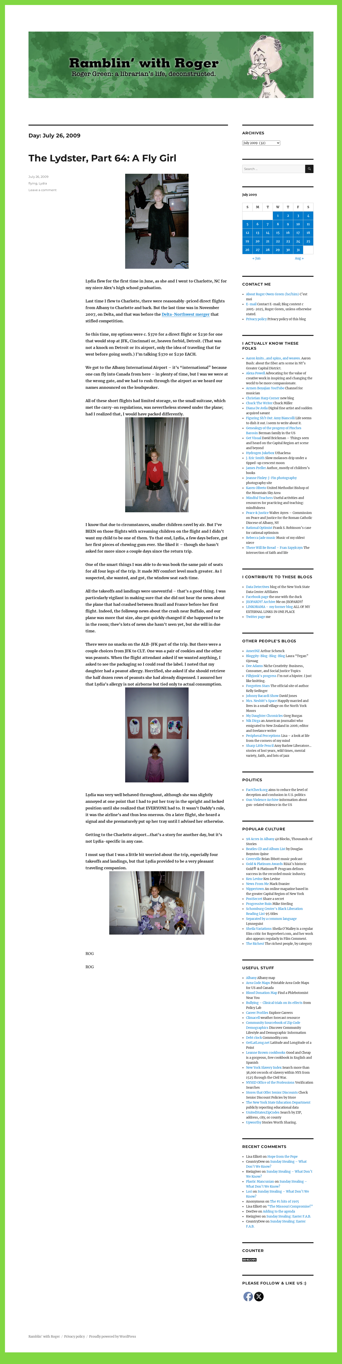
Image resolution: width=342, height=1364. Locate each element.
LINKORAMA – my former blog (269, 607)
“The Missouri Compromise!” (290, 1206)
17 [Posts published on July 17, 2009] (298, 233)
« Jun (256, 258)
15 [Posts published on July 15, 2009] (278, 233)
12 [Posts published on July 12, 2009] (247, 233)
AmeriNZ (253, 651)
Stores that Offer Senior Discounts (272, 1093)
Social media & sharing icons (144, 1360)
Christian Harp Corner (263, 398)
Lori (249, 1192)
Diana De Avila (257, 408)
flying (32, 183)
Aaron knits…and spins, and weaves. (273, 358)
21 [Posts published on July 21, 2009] (267, 241)
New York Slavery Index (264, 1068)
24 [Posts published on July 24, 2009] (298, 241)
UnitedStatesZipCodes (263, 1112)
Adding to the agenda (279, 1211)
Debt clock (254, 1038)
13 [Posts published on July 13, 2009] (257, 233)
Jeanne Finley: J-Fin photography (271, 478)
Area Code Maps (258, 983)
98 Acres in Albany (260, 839)
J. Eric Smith (255, 458)
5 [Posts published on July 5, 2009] (247, 224)
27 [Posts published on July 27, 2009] (258, 250)
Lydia (43, 183)
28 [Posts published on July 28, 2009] (268, 250)
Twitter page (255, 617)
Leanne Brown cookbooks (265, 1053)
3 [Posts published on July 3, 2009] (298, 216)
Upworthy (253, 1122)
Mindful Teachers (259, 498)
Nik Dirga (253, 721)
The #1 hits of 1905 (284, 1201)
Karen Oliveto (256, 488)
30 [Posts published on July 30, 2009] (288, 250)
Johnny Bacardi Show (262, 696)
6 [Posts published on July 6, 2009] (257, 224)
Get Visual (253, 438)
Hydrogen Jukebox (260, 453)
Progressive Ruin (259, 904)
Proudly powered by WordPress (112, 1337)
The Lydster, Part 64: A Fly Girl (102, 158)
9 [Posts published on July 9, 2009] (288, 224)
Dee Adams (254, 666)
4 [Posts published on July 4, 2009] (308, 216)
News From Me (257, 884)
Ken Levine (254, 879)
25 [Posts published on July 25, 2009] (308, 241)
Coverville (253, 859)
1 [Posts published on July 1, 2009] (278, 216)
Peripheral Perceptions (263, 736)
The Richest (255, 944)
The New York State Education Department (278, 1103)
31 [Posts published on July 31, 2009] (298, 250)
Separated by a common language (271, 919)
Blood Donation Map (261, 993)
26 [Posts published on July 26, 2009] (247, 250)
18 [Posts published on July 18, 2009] (308, 233)
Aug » (299, 258)
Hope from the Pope (282, 1157)
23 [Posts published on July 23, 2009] (288, 241)
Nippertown (255, 889)
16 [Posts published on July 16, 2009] (288, 233)
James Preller (256, 468)
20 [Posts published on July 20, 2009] (258, 241)
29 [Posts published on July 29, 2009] (278, 250)
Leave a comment (42, 190)
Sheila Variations (259, 929)
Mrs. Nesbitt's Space (261, 701)
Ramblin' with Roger (44, 1337)
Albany (251, 978)
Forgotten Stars (258, 686)
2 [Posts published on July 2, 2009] (288, 216)
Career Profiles (257, 1013)
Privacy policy (256, 319)
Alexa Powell (255, 373)
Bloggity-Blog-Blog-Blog (265, 656)
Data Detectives (257, 587)
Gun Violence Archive (262, 800)
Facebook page (257, 597)
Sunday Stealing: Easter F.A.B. (288, 1216)
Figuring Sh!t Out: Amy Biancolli (270, 418)
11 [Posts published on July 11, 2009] (308, 224)
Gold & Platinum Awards (264, 864)
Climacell (253, 1018)
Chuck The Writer (259, 403)
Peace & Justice (257, 513)
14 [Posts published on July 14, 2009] (268, 233)
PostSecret (254, 899)
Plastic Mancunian (260, 1182)
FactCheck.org (257, 790)
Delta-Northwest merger (186, 314)
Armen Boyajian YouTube (265, 388)
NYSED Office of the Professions (270, 1083)
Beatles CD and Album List (265, 849)
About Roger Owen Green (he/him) (272, 294)
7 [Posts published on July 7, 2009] (268, 224)
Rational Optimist (259, 528)
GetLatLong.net (258, 1043)
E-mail (251, 304)
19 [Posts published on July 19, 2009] (247, 241)
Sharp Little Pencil (260, 746)
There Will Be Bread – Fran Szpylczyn (274, 548)
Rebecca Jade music (261, 538)
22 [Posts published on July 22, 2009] (278, 241)
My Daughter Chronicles (264, 716)
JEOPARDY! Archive (260, 602)
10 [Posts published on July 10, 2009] (298, 224)
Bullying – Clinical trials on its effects (274, 1003)
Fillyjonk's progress (261, 676)
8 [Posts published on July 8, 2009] (278, 224)
